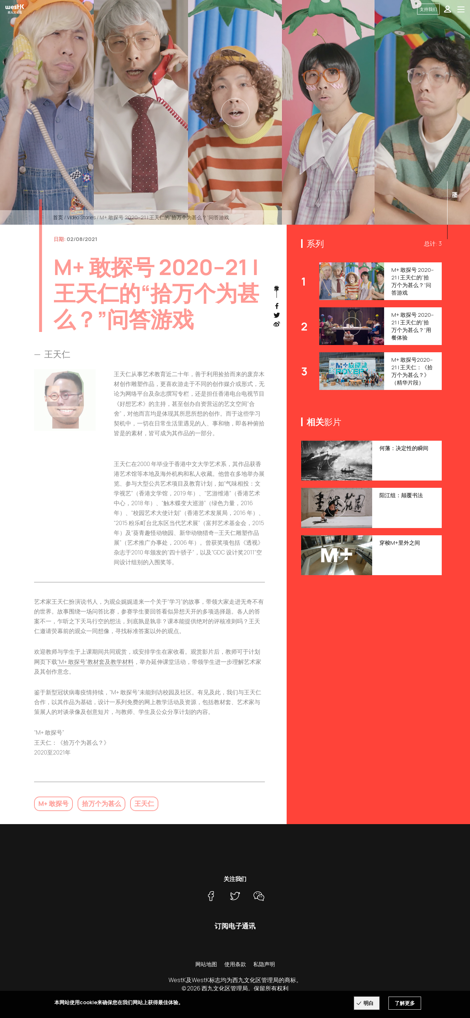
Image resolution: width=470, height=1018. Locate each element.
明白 (368, 1003)
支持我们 (428, 9)
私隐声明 (264, 964)
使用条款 (235, 964)
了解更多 (405, 1003)
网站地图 (206, 964)
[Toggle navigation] (461, 9)
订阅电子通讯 (235, 926)
